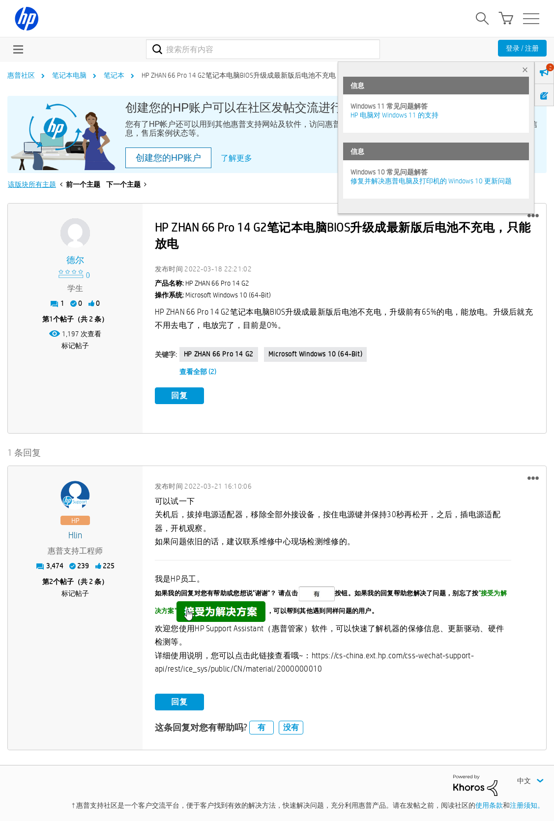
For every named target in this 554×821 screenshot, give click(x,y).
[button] (533, 216)
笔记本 (114, 75)
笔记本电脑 (69, 75)
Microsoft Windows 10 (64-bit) (315, 354)
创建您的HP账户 (168, 158)
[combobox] (263, 49)
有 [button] (261, 725)
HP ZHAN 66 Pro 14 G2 (219, 354)
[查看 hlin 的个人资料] (75, 533)
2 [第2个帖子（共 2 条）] (51, 579)
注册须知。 (527, 802)
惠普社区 (21, 75)
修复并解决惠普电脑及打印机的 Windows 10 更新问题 (431, 180)
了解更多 (236, 158)
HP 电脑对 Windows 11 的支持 (394, 115)
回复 (179, 395)
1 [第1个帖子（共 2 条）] (51, 319)
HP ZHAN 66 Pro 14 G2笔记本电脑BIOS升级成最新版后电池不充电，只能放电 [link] (256, 75)
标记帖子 (75, 345)
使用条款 (489, 802)
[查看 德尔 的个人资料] (75, 260)
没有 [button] (291, 725)
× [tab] (525, 69)
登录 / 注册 (522, 48)
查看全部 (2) (197, 371)
